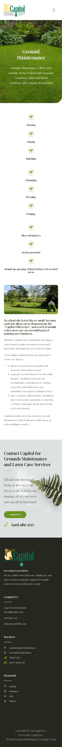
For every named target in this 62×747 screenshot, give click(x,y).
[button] (53, 10)
